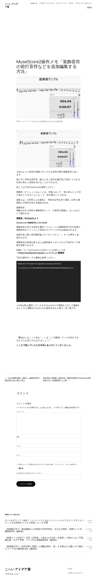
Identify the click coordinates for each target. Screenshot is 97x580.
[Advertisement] (48, 32)
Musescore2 (36, 121)
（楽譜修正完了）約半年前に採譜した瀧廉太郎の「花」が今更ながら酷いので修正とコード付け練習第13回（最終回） (44, 547)
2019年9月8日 (89, 539)
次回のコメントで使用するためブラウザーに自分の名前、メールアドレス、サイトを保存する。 (48, 464)
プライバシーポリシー (83, 3)
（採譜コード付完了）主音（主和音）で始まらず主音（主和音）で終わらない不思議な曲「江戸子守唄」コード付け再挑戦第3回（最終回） (44, 539)
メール (18, 446)
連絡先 (89, 7)
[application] (48, 281)
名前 (17, 437)
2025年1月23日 (89, 521)
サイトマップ (61, 3)
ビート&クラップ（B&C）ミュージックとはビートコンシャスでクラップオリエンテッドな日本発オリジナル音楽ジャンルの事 (44, 521)
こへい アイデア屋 (18, 569)
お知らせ (34, 3)
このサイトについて (46, 3)
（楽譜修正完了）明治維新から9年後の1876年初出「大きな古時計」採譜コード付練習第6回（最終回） (43, 530)
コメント (20, 412)
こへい (23, 121)
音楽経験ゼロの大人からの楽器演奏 (51, 121)
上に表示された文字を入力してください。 (29, 473)
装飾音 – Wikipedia (25, 218)
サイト (18, 455)
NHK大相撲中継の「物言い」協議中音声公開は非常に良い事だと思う (22, 379)
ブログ (70, 3)
